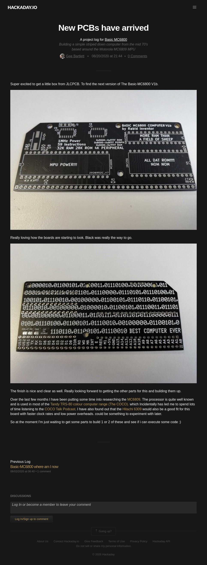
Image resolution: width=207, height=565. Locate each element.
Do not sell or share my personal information (103, 546)
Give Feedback (93, 541)
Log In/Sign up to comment (31, 519)
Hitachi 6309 (132, 409)
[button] (194, 7)
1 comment (44, 471)
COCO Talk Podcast (60, 409)
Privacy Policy (138, 541)
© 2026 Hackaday (103, 554)
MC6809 (133, 399)
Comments (137, 56)
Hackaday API (161, 541)
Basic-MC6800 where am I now (34, 467)
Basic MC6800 (116, 39)
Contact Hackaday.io (66, 541)
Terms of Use (116, 541)
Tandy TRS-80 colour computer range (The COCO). (89, 404)
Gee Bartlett (72, 56)
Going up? (103, 531)
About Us (42, 541)
